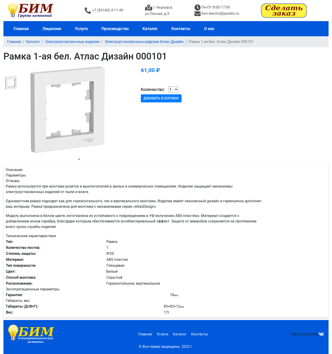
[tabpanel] (79, 110)
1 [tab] (79, 159)
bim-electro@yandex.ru (216, 13)
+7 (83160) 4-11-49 (104, 10)
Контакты (180, 28)
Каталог (150, 28)
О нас (209, 28)
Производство (115, 28)
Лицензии (51, 28)
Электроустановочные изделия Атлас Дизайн (144, 41)
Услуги (81, 28)
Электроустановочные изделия (72, 41)
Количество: (153, 89)
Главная (21, 28)
